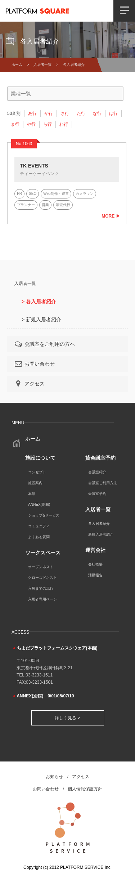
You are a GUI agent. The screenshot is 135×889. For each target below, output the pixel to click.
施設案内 (35, 483)
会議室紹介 (97, 472)
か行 (48, 113)
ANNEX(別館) (39, 504)
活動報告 (95, 575)
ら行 (47, 124)
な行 (97, 113)
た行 (81, 113)
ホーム (17, 65)
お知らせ (54, 776)
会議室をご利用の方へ (44, 344)
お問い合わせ (34, 364)
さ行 (64, 113)
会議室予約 (97, 494)
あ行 (32, 113)
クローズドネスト (42, 578)
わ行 (63, 124)
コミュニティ (39, 526)
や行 (31, 124)
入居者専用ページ (42, 599)
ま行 (15, 124)
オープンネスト (40, 567)
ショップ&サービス (43, 515)
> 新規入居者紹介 (41, 319)
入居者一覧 (42, 65)
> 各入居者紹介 (39, 301)
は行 (113, 113)
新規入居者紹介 (100, 534)
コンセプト (37, 472)
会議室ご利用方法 (102, 483)
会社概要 (95, 564)
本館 (31, 494)
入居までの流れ (40, 588)
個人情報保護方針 (85, 788)
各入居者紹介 (99, 524)
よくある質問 (39, 537)
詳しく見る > (67, 717)
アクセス (29, 384)
